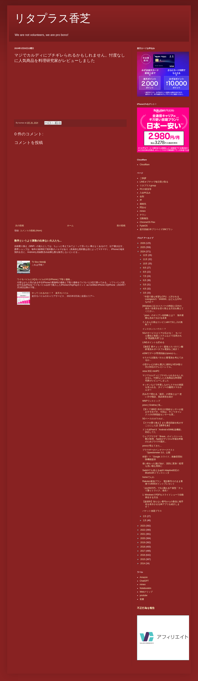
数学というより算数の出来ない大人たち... (38, 240)
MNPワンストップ (151, 401)
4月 (145, 288)
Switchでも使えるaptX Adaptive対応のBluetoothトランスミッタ (160, 471)
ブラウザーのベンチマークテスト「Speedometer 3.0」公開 (158, 451)
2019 (143, 542)
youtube (143, 595)
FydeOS (144, 225)
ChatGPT (144, 581)
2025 (143, 247)
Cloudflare (145, 164)
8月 (145, 272)
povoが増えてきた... (152, 445)
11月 (145, 259)
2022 (143, 530)
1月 (145, 520)
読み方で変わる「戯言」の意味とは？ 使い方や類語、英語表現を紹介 (162, 395)
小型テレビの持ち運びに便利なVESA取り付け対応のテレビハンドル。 (162, 365)
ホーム (70, 225)
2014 (143, 563)
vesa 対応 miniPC (150, 371)
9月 (145, 267)
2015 (143, 559)
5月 (145, 284)
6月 (145, 280)
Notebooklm (145, 588)
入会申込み (145, 192)
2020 (143, 538)
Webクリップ (146, 592)
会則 (142, 196)
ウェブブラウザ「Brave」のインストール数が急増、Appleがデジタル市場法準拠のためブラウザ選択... (162, 439)
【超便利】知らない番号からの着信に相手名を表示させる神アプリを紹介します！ (162, 504)
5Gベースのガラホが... (153, 418)
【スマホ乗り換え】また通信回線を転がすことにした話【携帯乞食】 (162, 424)
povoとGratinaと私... (152, 405)
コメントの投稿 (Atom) (31, 230)
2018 (143, 547)
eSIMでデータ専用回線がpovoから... (160, 353)
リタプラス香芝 (52, 18)
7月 (145, 276)
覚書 (142, 599)
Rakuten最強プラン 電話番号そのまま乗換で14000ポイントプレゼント (162, 482)
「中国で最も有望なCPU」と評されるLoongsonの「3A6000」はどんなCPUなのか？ (162, 299)
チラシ (143, 215)
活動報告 (144, 218)
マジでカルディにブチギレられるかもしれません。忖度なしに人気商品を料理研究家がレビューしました (162, 378)
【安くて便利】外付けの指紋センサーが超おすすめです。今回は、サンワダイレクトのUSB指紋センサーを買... (162, 412)
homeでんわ (148, 477)
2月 (145, 516)
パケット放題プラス (152, 511)
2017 (143, 551)
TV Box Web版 (39, 262)
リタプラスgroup (148, 185)
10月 (145, 263)
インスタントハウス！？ (154, 329)
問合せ (143, 207)
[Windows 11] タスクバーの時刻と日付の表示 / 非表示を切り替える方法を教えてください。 (162, 308)
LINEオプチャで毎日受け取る (154, 182)
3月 (145, 293)
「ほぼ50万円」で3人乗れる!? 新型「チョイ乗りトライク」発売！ (162, 489)
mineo (143, 211)
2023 (143, 526)
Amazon (144, 577)
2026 (143, 243)
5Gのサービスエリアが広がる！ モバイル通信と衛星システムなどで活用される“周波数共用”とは (162, 336)
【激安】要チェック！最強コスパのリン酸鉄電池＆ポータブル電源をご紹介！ (162, 347)
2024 (143, 251)
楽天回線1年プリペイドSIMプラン (156, 229)
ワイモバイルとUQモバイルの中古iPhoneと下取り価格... (44, 279)
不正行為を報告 (146, 608)
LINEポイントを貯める (153, 342)
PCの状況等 (145, 189)
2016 (143, 555)
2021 (143, 534)
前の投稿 (121, 225)
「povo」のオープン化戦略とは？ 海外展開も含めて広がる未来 (163, 316)
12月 (145, 255)
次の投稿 (19, 225)
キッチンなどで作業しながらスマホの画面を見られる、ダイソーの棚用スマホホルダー (162, 387)
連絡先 (143, 204)
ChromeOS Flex (147, 222)
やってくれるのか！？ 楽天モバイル (50, 293)
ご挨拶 (143, 178)
